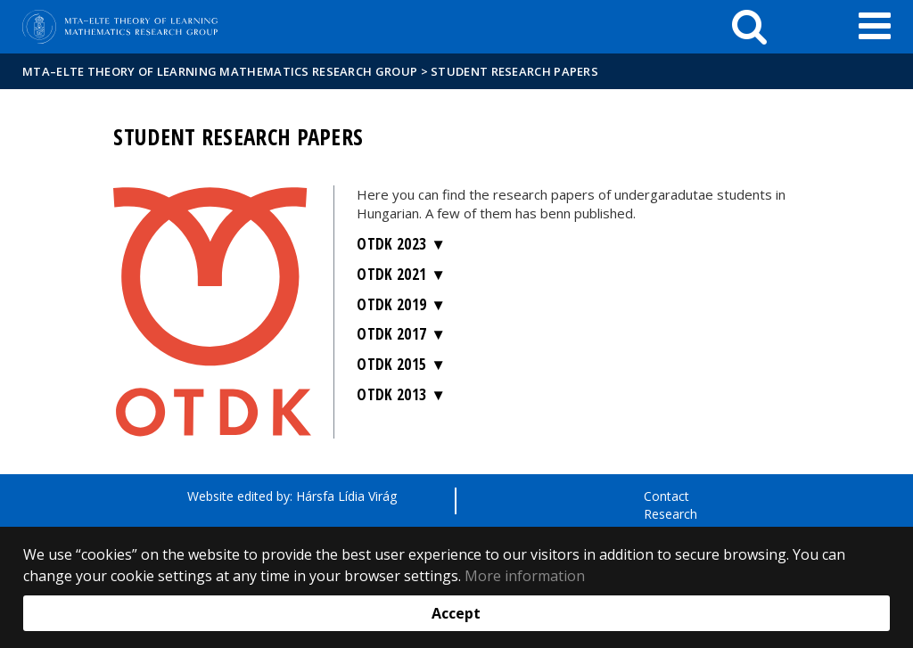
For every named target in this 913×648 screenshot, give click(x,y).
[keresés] (749, 26)
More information (525, 576)
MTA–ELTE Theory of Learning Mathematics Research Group (219, 71)
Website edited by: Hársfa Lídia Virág (292, 496)
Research (670, 513)
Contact (666, 496)
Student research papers (514, 71)
